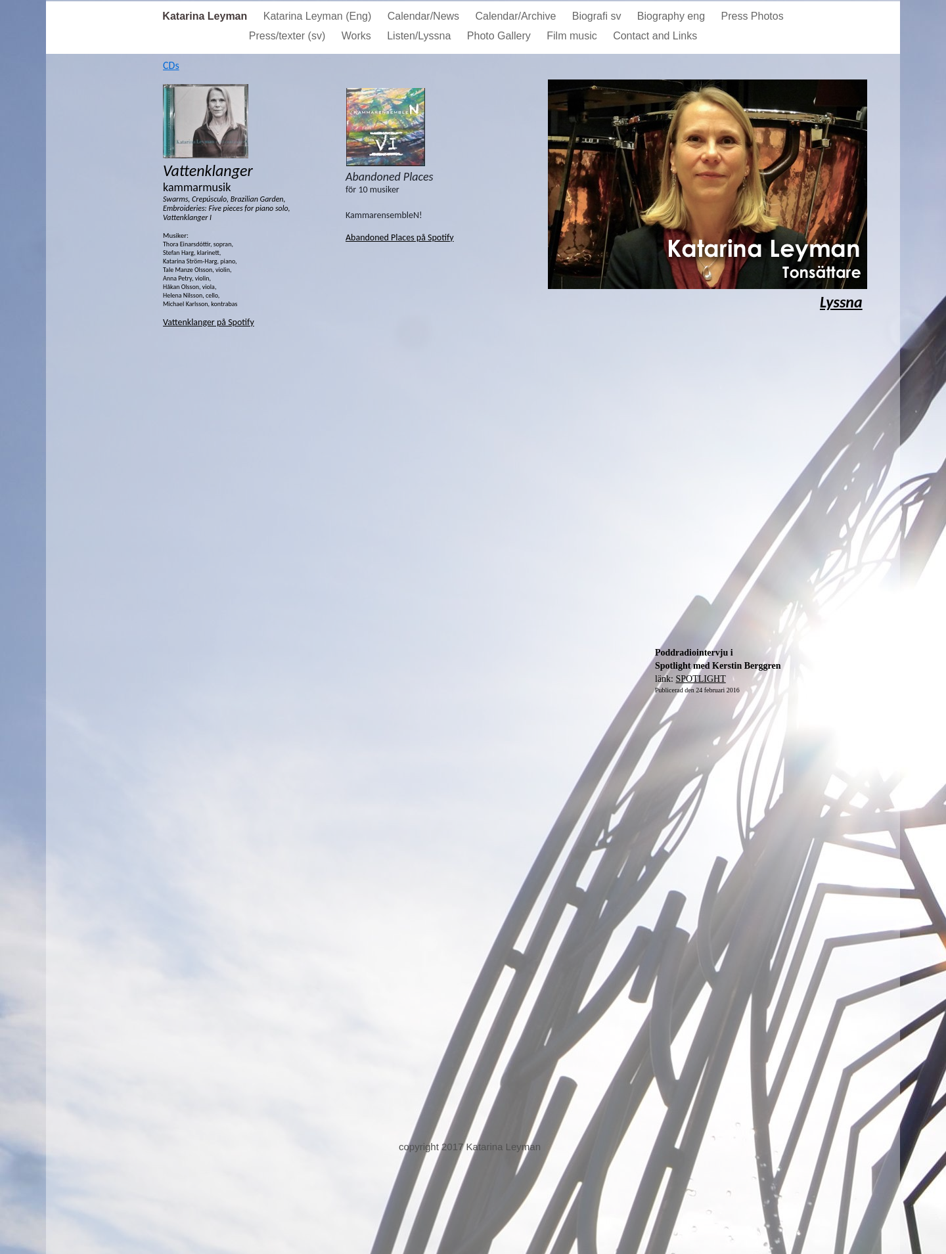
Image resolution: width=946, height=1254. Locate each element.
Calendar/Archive (517, 16)
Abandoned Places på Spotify (400, 237)
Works (358, 35)
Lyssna (841, 301)
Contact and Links (655, 35)
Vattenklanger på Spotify (208, 322)
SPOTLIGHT (701, 679)
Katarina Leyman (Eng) (318, 16)
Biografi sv (598, 16)
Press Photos (752, 16)
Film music (573, 35)
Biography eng (672, 16)
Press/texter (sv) (288, 35)
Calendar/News (425, 16)
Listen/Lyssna (420, 35)
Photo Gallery (500, 35)
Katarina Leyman (206, 16)
